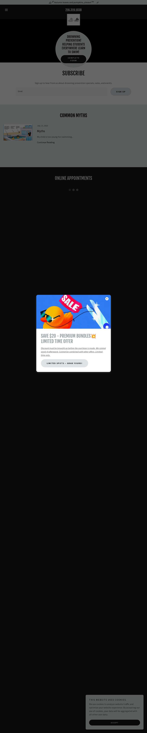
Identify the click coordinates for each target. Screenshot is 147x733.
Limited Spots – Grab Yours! (64, 363)
